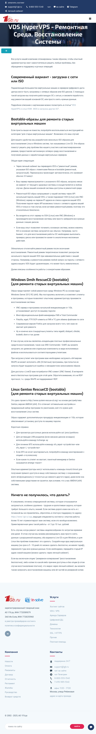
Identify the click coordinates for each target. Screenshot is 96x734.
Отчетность (10, 679)
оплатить (14, 3)
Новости (9, 661)
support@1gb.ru (13, 7)
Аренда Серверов (58, 615)
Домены (54, 624)
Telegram (72, 7)
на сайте (59, 7)
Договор (9, 674)
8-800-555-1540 (62, 678)
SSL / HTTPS (56, 633)
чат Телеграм (60, 674)
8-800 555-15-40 (34, 7)
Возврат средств (13, 697)
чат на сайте (60, 670)
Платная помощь (58, 642)
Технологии (55, 628)
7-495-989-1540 (61, 682)
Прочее (53, 637)
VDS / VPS (54, 611)
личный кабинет (14, 11)
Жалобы (9, 688)
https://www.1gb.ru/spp (21, 517)
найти (77, 726)
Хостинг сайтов (57, 606)
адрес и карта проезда (60, 696)
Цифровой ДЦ (56, 620)
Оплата (8, 666)
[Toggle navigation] (90, 19)
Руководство (11, 692)
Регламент (10, 683)
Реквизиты (10, 670)
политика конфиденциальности (20, 625)
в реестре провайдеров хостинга (20, 621)
